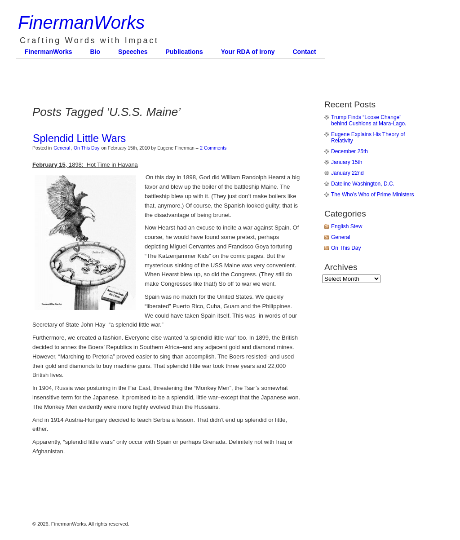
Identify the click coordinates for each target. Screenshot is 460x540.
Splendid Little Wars (79, 138)
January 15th (346, 162)
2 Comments (213, 148)
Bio (95, 51)
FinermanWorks (81, 22)
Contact (304, 51)
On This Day (87, 148)
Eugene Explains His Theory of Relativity (368, 137)
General (61, 148)
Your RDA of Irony (248, 51)
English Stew (346, 226)
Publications (184, 51)
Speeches (132, 51)
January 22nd (347, 173)
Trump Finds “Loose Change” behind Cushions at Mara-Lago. (368, 120)
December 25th (349, 151)
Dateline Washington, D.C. (362, 184)
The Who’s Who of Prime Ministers (372, 194)
